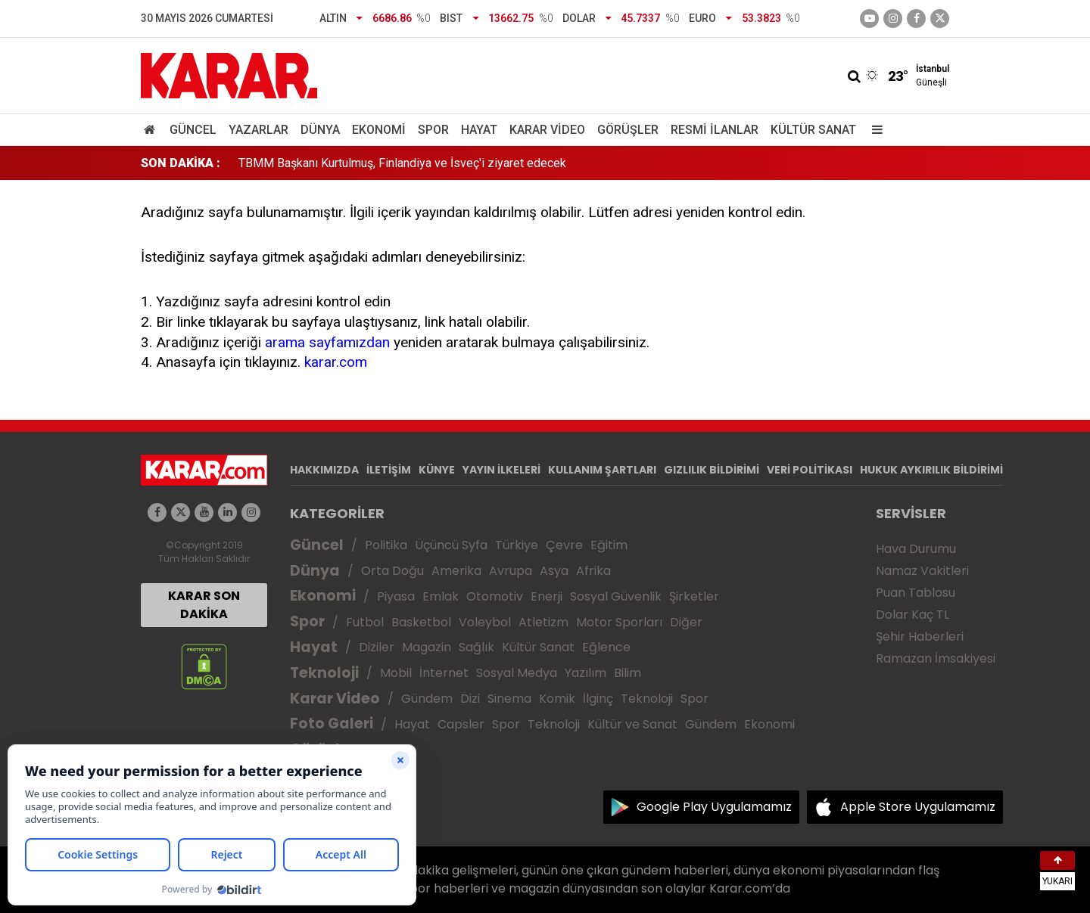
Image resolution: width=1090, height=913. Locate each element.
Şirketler (694, 596)
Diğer (686, 622)
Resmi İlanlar (714, 130)
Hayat (479, 130)
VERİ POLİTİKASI (809, 469)
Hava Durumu (916, 548)
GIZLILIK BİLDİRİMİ (711, 469)
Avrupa (510, 570)
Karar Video (547, 130)
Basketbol (421, 622)
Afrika (593, 570)
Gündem (427, 698)
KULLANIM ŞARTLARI (602, 469)
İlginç (598, 698)
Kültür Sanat (813, 130)
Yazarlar (258, 130)
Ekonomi (379, 130)
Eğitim (609, 545)
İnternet (444, 673)
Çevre (564, 545)
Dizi (470, 698)
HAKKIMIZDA (324, 469)
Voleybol (485, 622)
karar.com (335, 362)
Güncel (193, 130)
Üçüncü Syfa (451, 545)
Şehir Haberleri (920, 636)
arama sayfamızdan (327, 342)
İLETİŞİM (388, 469)
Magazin (426, 647)
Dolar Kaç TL (912, 614)
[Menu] (873, 129)
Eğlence (606, 647)
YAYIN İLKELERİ (501, 469)
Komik (557, 698)
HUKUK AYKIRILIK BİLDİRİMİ (931, 469)
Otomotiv (494, 596)
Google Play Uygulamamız (714, 806)
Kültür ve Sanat (632, 724)
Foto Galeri (331, 723)
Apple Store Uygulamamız (917, 806)
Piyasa (396, 596)
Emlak (440, 596)
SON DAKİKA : (180, 163)
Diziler (376, 647)
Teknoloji (324, 673)
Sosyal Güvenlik (616, 596)
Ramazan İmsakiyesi (935, 658)
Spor (433, 130)
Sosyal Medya (516, 673)
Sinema (509, 698)
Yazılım (585, 673)
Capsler (461, 724)
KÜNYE (437, 469)
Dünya (320, 130)
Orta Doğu (392, 570)
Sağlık (476, 647)
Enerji (546, 596)
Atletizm (543, 622)
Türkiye (516, 545)
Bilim (627, 673)
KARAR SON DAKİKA (204, 605)
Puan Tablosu (915, 592)
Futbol (365, 622)
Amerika (456, 570)
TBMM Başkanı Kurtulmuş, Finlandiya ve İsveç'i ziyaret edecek (402, 163)
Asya (554, 570)
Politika (386, 545)
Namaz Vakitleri (922, 570)
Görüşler (628, 130)
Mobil (396, 673)
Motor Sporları (619, 622)
